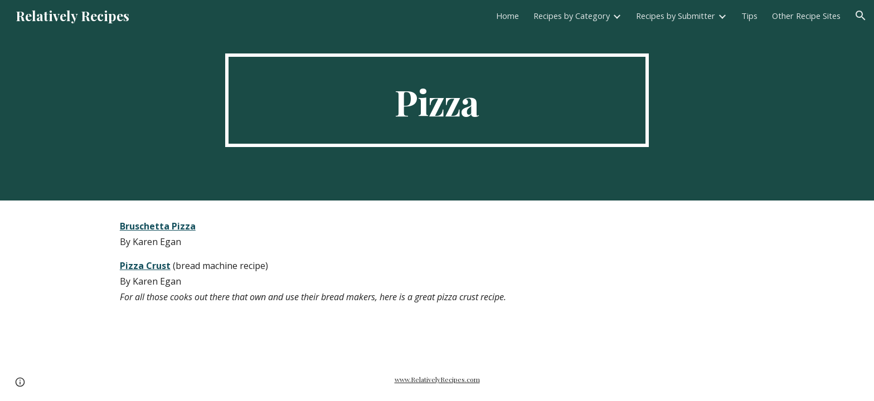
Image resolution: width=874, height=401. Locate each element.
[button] (860, 15)
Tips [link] (749, 15)
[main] (437, 100)
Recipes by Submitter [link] (675, 15)
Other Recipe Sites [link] (806, 15)
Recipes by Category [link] (571, 15)
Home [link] (507, 15)
